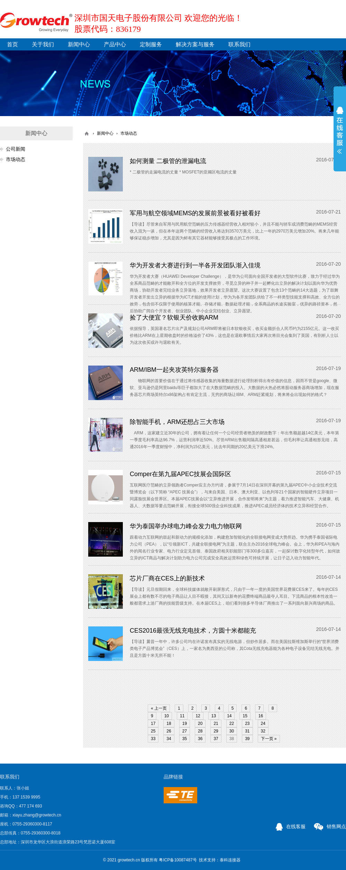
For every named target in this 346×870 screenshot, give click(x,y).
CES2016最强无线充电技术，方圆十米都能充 (193, 630)
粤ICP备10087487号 (178, 860)
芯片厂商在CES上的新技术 (167, 578)
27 (184, 731)
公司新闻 (15, 149)
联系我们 (239, 44)
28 (200, 731)
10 (166, 715)
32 (263, 731)
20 (200, 723)
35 (184, 738)
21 (215, 723)
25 (153, 731)
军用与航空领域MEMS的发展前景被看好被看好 (195, 213)
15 (245, 715)
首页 (12, 44)
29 (215, 731)
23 (247, 723)
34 (168, 738)
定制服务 (151, 44)
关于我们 (43, 44)
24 (263, 723)
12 (197, 715)
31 (247, 731)
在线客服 (291, 826)
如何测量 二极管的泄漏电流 (168, 161)
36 (200, 738)
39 (247, 738)
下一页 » (269, 738)
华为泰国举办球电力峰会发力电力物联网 (186, 526)
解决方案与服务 (195, 44)
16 (260, 715)
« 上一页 (159, 708)
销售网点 (330, 826)
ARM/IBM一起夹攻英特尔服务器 (174, 369)
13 (213, 715)
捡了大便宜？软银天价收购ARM (174, 317)
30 (231, 731)
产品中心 (115, 44)
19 (184, 723)
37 (215, 738)
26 (168, 731)
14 (229, 715)
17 (153, 723)
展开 (340, 130)
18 (168, 723)
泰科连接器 (230, 860)
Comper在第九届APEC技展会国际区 (180, 474)
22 (231, 723)
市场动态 (15, 159)
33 (153, 738)
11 (182, 715)
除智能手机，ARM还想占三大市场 (177, 421)
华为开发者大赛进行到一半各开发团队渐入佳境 (195, 265)
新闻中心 (79, 44)
